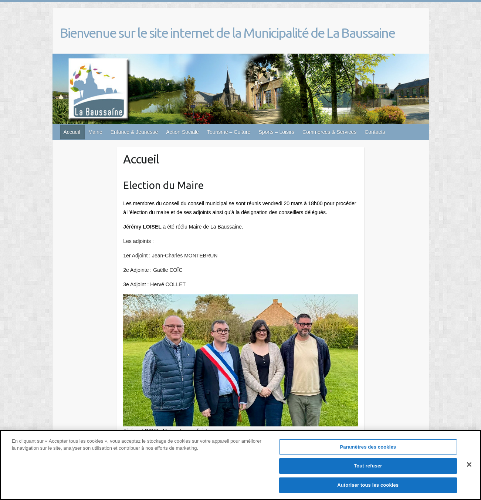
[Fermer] (469, 468)
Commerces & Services (329, 132)
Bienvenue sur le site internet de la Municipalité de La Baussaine (227, 32)
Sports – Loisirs (276, 132)
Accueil (72, 132)
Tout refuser (368, 470)
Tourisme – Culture (229, 132)
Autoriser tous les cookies (368, 489)
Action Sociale (182, 132)
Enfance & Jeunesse (134, 132)
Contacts (375, 132)
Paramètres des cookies (368, 451)
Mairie (95, 132)
